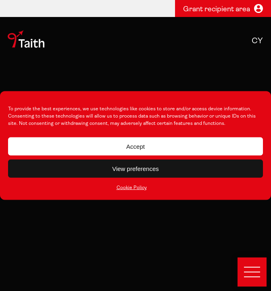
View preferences (135, 168)
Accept (135, 146)
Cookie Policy (132, 188)
